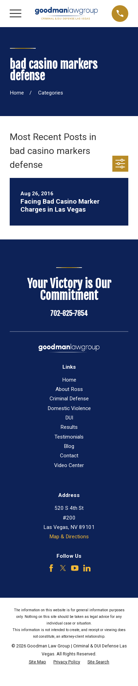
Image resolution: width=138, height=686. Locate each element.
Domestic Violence (69, 408)
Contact (69, 455)
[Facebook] (51, 568)
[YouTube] (74, 568)
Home (69, 380)
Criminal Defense (69, 398)
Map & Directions (69, 536)
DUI (69, 418)
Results (69, 427)
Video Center (69, 465)
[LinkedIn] (86, 568)
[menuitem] (37, 662)
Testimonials (69, 437)
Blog (69, 446)
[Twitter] (63, 568)
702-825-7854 (69, 313)
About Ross (69, 389)
